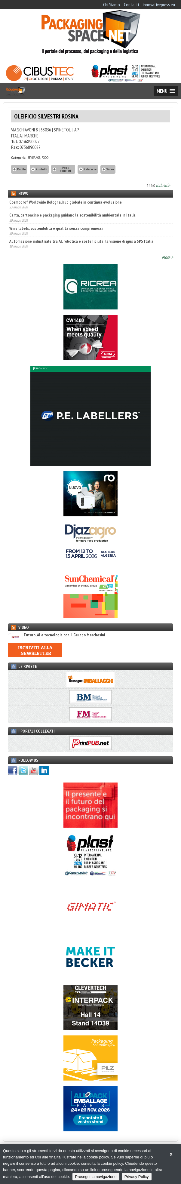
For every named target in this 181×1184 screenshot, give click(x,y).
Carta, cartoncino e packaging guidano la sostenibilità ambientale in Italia (72, 215)
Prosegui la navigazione (96, 1176)
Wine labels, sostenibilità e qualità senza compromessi (56, 228)
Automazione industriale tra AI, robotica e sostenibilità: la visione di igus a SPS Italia (81, 241)
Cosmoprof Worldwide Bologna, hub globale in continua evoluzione (65, 202)
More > (167, 257)
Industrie (163, 185)
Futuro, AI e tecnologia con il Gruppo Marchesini (56, 635)
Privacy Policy (136, 1176)
